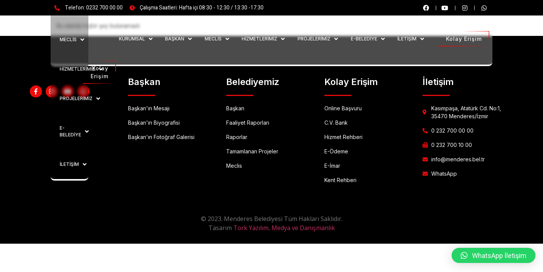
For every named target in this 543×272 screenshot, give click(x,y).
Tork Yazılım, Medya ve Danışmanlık (284, 228)
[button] (493, 255)
